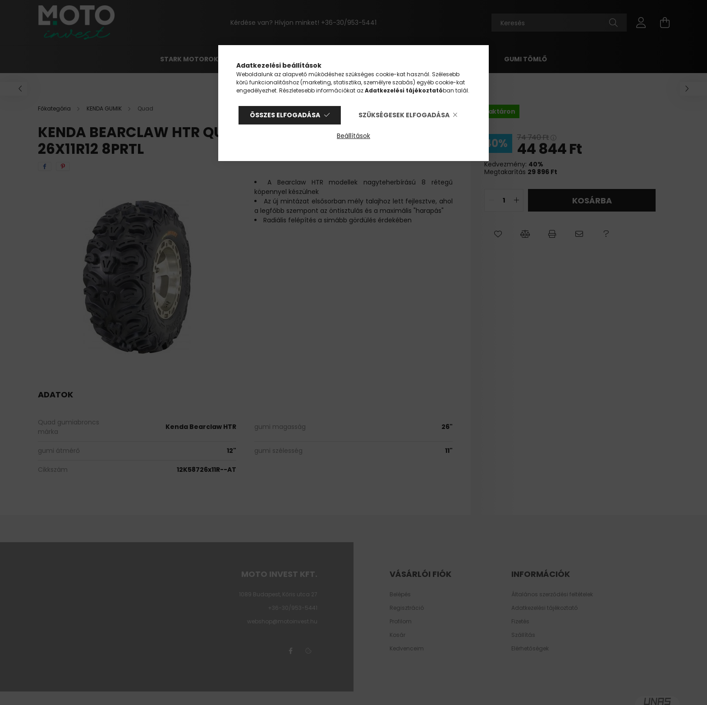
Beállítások (353, 135)
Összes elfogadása (285, 115)
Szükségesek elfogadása (404, 115)
